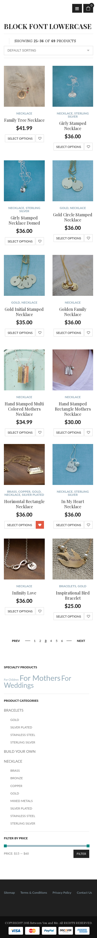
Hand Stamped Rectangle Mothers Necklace (73, 409)
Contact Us (84, 892)
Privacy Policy (62, 892)
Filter (81, 854)
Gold (64, 208)
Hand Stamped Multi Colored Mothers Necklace (24, 409)
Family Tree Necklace (24, 120)
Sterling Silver (78, 114)
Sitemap (9, 892)
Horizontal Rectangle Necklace (24, 504)
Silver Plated (33, 495)
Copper (24, 491)
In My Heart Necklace (72, 504)
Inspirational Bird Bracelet (73, 595)
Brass (12, 491)
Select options (20, 138)
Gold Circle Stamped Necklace (72, 217)
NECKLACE (24, 113)
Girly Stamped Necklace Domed (24, 220)
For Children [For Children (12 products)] (11, 679)
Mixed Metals (21, 801)
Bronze (16, 778)
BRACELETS (67, 586)
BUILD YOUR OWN (19, 751)
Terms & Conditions (33, 892)
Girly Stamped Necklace (72, 125)
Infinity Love (24, 593)
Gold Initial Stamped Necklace (24, 311)
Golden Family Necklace (72, 311)
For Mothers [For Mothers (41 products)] (39, 677)
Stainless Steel (22, 735)
